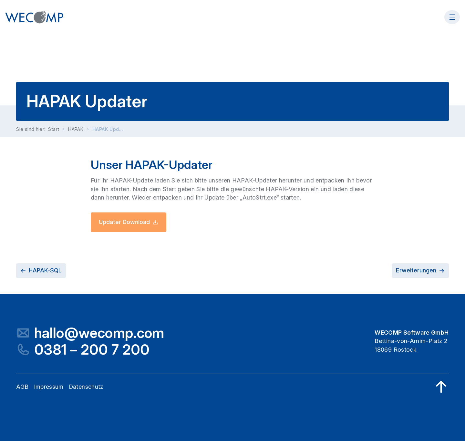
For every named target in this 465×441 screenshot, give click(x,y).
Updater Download (128, 222)
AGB (22, 386)
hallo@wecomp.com (99, 333)
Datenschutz (86, 386)
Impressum (49, 386)
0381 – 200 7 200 (92, 349)
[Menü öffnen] (452, 17)
